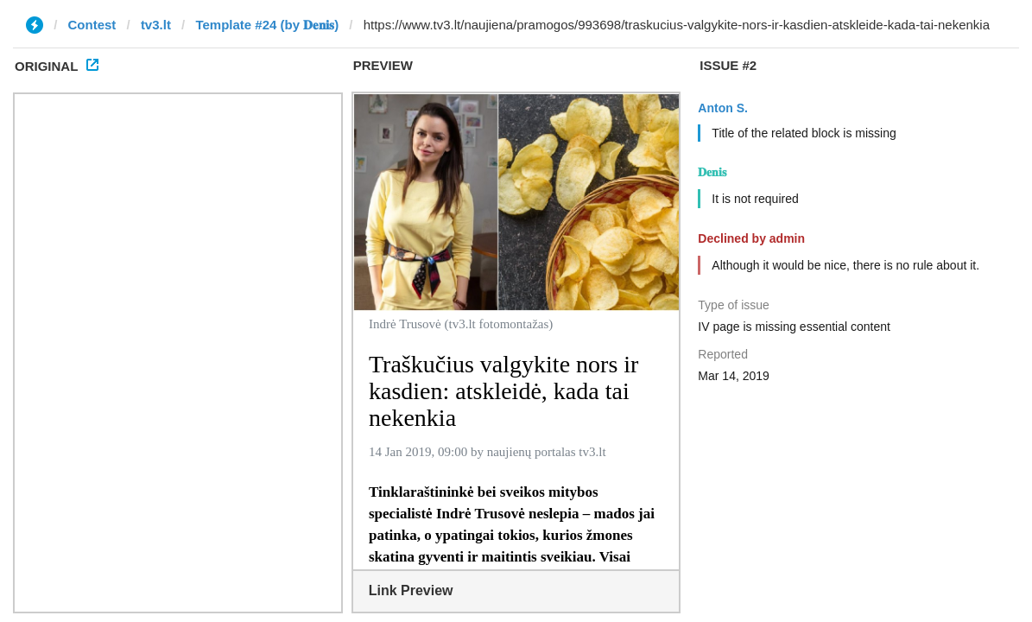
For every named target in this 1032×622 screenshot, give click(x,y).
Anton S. (723, 108)
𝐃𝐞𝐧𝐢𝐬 (712, 172)
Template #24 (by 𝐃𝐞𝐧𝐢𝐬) (267, 24)
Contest (92, 24)
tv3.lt (156, 24)
